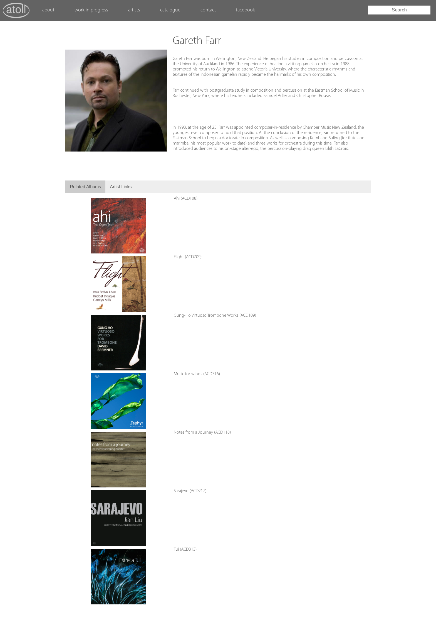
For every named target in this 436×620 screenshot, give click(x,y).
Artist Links (121, 186)
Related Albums (85, 186)
